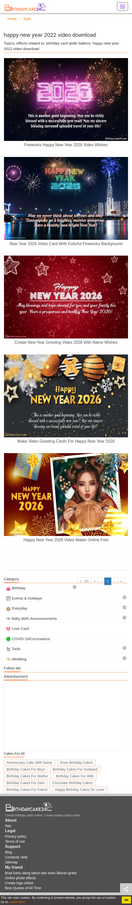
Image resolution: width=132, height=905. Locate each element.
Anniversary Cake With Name (29, 763)
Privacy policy (15, 836)
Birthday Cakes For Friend (26, 790)
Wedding (16, 659)
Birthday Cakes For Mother (27, 776)
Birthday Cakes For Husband (75, 769)
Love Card (17, 628)
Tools (13, 649)
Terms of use (15, 841)
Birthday (15, 588)
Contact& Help (16, 857)
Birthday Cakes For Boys (25, 769)
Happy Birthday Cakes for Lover (79, 790)
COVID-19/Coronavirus (28, 639)
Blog (8, 852)
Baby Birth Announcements (31, 618)
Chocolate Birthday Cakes (72, 783)
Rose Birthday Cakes (76, 763)
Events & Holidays (24, 598)
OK (127, 899)
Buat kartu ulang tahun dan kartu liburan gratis (41, 873)
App (8, 826)
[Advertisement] (66, 716)
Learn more (17, 902)
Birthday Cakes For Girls (25, 783)
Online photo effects (20, 878)
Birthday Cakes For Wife (75, 776)
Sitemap (11, 862)
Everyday (16, 608)
